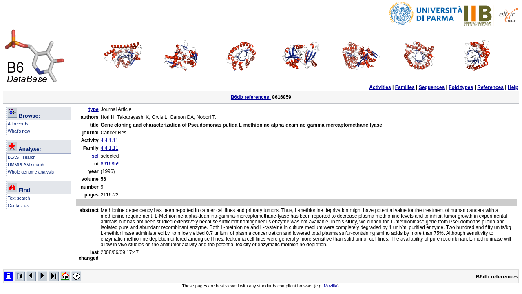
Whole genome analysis (31, 171)
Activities (380, 87)
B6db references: (251, 97)
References (490, 87)
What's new (19, 131)
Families (405, 87)
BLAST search (22, 157)
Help (513, 87)
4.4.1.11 (109, 140)
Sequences (432, 87)
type (93, 109)
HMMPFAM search (26, 164)
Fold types (461, 87)
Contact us (18, 205)
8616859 (110, 164)
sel (95, 156)
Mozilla (330, 285)
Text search (19, 198)
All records (18, 123)
